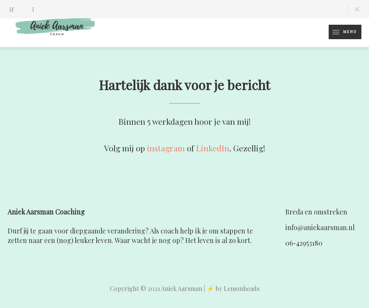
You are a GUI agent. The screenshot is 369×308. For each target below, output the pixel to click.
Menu (343, 32)
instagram (166, 148)
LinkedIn (212, 148)
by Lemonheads (237, 288)
